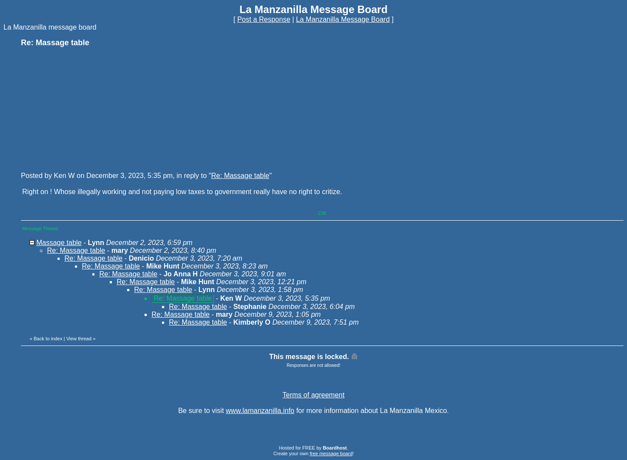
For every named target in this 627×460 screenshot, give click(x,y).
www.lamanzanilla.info (260, 410)
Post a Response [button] (263, 19)
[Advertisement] (86, 108)
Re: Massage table (240, 175)
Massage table (58, 242)
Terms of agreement (313, 395)
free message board (331, 453)
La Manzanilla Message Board (343, 19)
